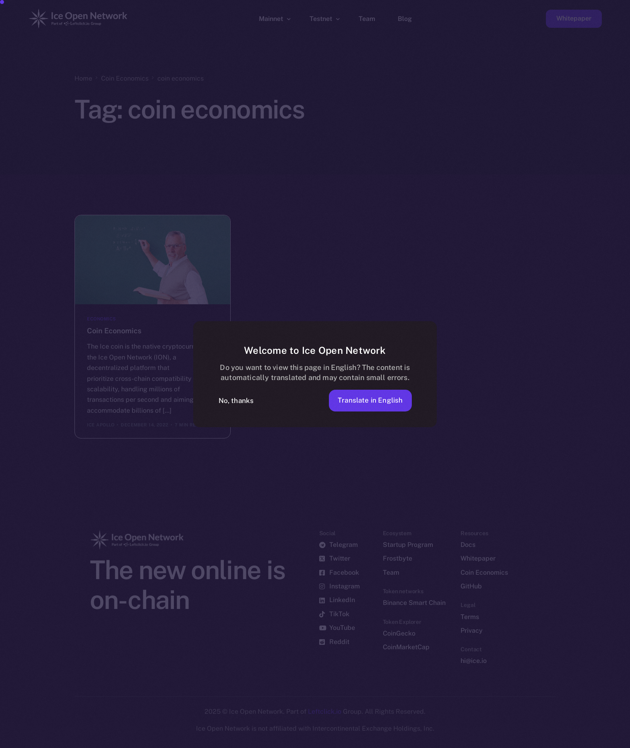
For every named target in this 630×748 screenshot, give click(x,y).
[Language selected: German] (424, 740)
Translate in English (370, 400)
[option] (239, 741)
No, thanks (236, 401)
